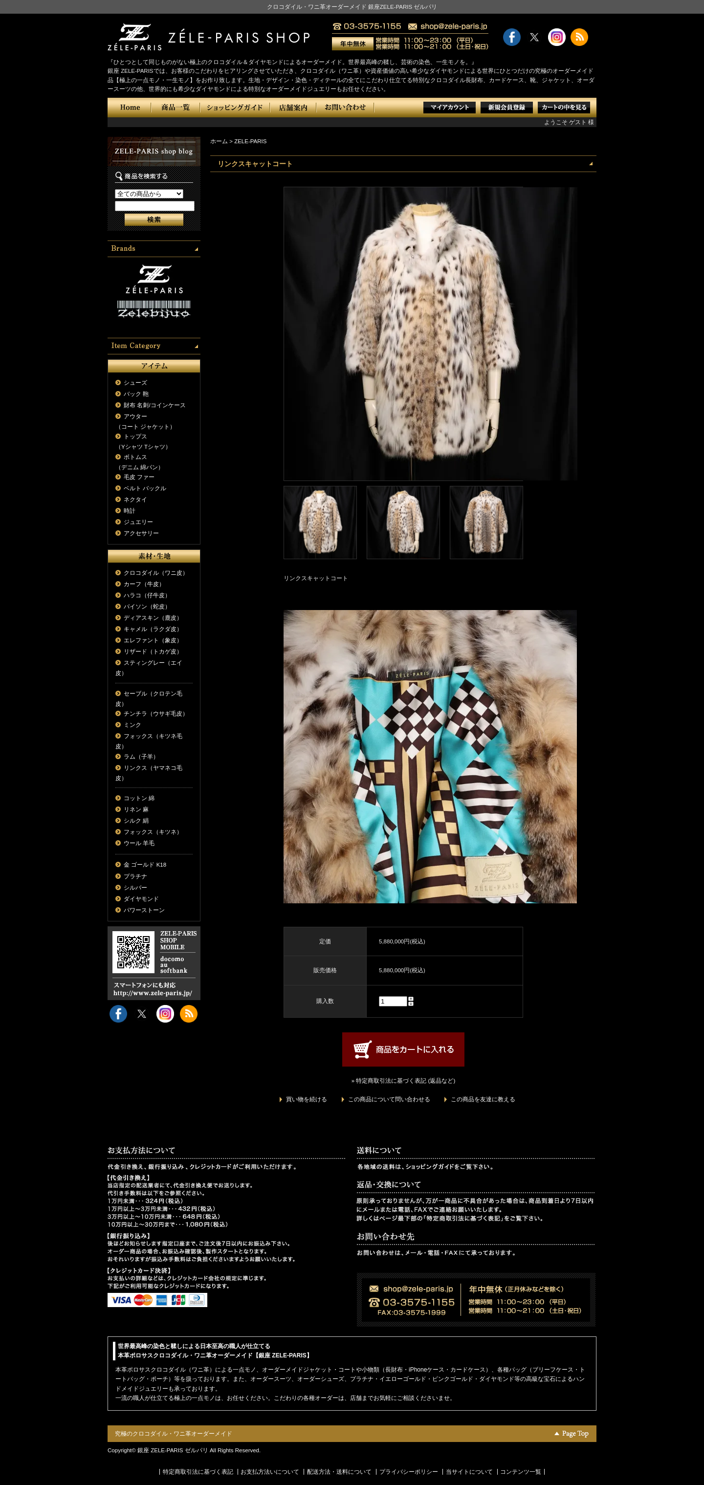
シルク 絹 (136, 821)
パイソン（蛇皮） (147, 607)
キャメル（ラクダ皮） (153, 629)
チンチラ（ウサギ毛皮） (156, 714)
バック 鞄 (136, 394)
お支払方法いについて (270, 1472)
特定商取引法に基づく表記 (198, 1472)
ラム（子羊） (141, 757)
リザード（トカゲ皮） (153, 652)
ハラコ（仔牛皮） (147, 595)
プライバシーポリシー (408, 1472)
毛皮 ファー (139, 477)
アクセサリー (141, 533)
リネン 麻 (136, 809)
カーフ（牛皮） (144, 584)
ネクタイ (135, 499)
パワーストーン (144, 910)
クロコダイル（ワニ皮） (156, 573)
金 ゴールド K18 (145, 865)
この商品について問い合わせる (389, 1099)
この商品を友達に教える (483, 1099)
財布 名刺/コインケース (154, 405)
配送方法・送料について (339, 1472)
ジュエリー (138, 522)
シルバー (135, 888)
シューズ (135, 383)
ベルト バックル (145, 488)
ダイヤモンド (141, 899)
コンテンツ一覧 (520, 1472)
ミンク (132, 725)
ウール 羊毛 (139, 843)
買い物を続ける (306, 1099)
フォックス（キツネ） (153, 832)
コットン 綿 (139, 798)
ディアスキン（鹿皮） (153, 618)
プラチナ (135, 876)
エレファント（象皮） (153, 640)
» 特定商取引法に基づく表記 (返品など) (403, 1081)
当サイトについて (469, 1472)
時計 (129, 511)
